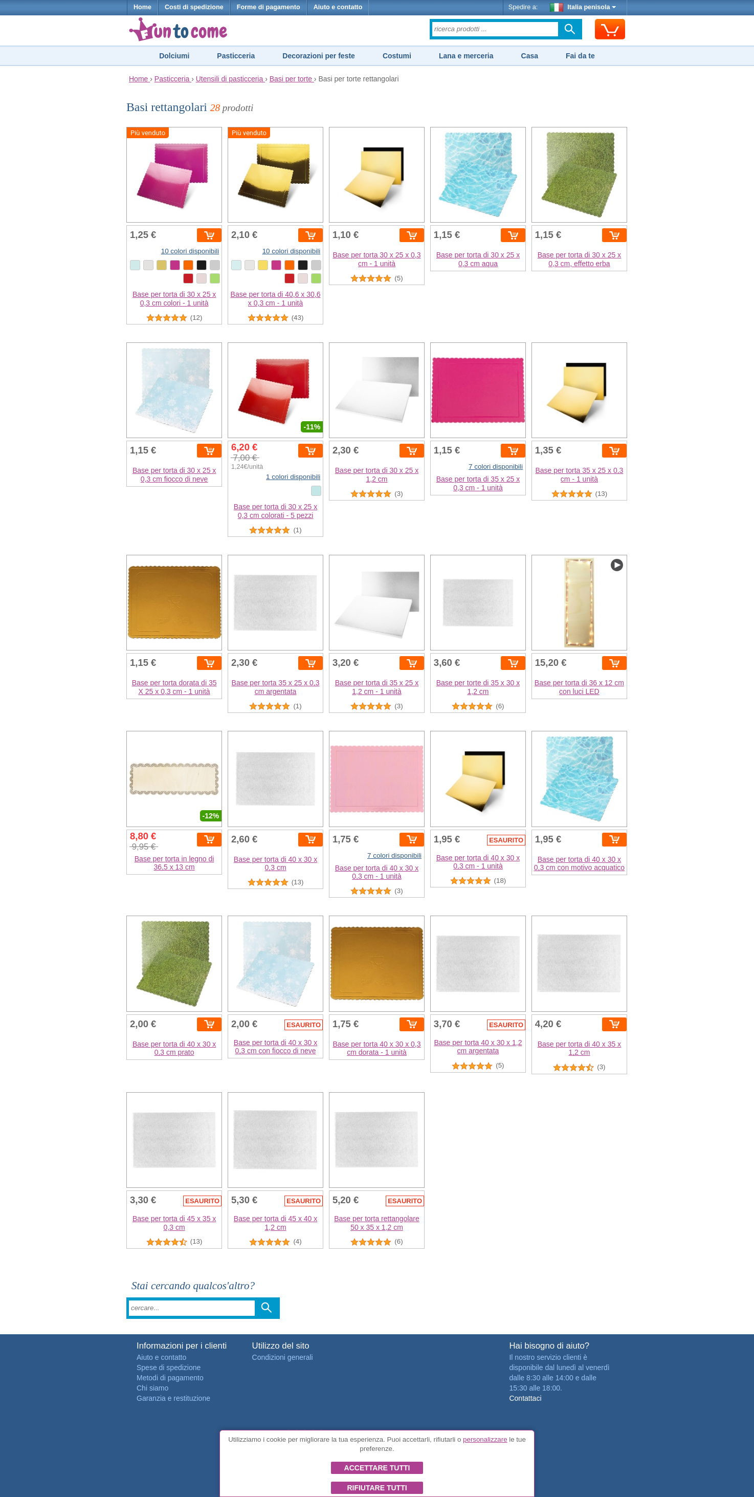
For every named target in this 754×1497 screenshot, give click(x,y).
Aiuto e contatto (338, 7)
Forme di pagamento (268, 7)
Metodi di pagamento (170, 1378)
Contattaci (525, 1398)
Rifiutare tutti (377, 1488)
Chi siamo (152, 1388)
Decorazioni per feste (318, 56)
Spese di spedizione (169, 1367)
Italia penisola (583, 7)
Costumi (397, 56)
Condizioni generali (282, 1357)
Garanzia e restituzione (173, 1398)
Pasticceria (236, 56)
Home (142, 7)
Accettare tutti (377, 1468)
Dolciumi (174, 56)
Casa (529, 56)
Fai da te (580, 56)
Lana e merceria (466, 56)
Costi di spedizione (194, 7)
